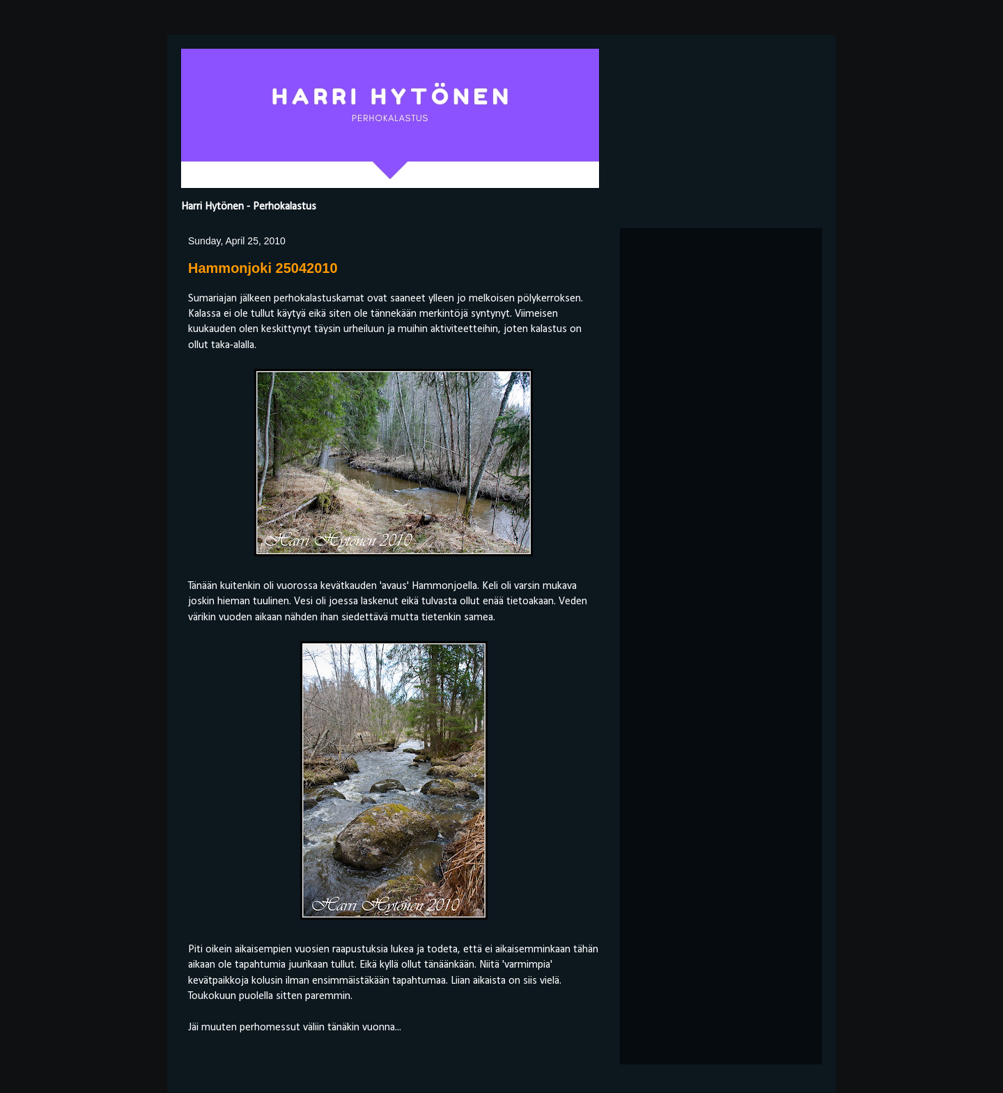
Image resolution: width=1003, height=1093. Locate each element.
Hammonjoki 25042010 (263, 268)
